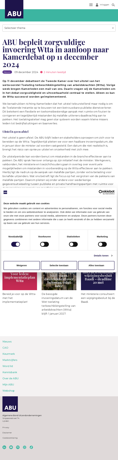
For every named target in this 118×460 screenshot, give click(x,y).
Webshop (8, 390)
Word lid (7, 366)
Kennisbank (9, 372)
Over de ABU (10, 378)
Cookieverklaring (10, 438)
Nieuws (7, 341)
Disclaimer (7, 432)
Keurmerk (8, 353)
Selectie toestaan (59, 265)
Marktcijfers (9, 360)
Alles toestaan (96, 265)
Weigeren (21, 265)
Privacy (5, 427)
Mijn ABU (8, 384)
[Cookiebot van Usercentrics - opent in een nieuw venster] (101, 192)
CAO (5, 347)
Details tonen (101, 255)
